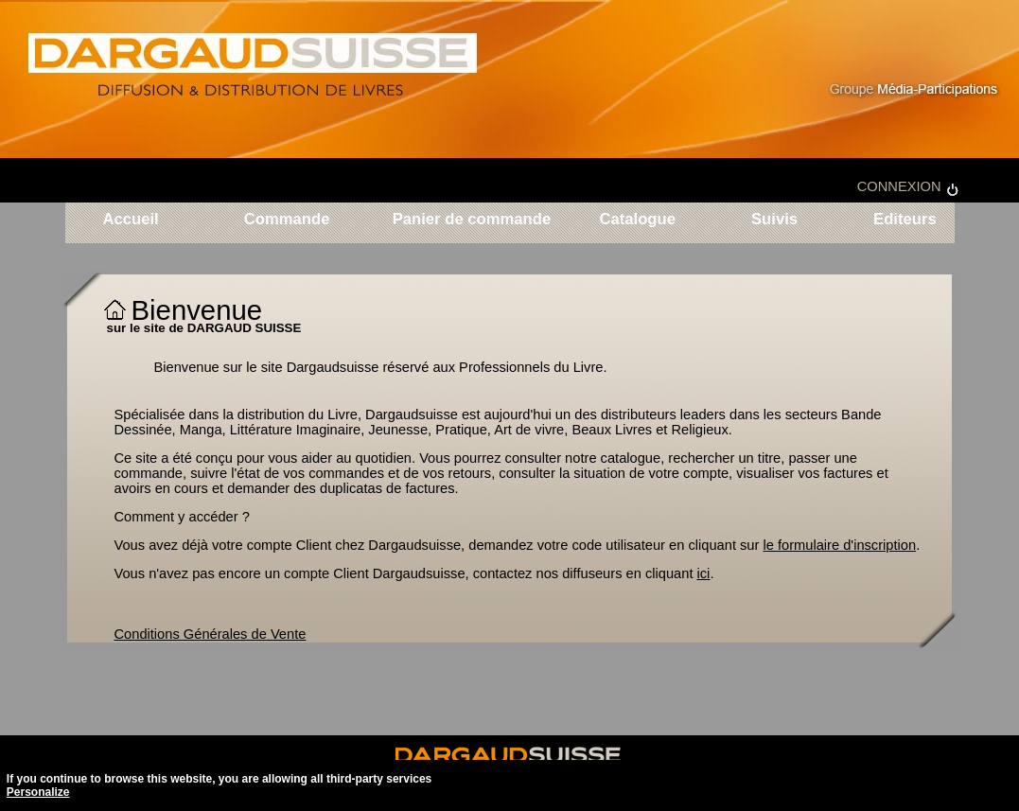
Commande (287, 220)
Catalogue (637, 220)
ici (704, 573)
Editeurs (901, 220)
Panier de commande (472, 220)
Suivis (774, 220)
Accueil (131, 220)
